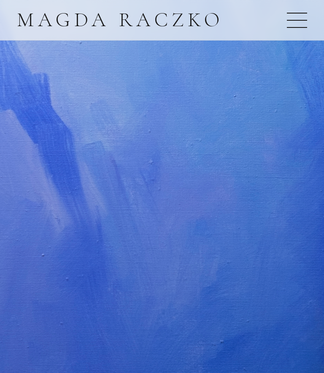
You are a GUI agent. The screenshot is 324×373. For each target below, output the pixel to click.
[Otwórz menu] (297, 20)
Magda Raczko (120, 20)
